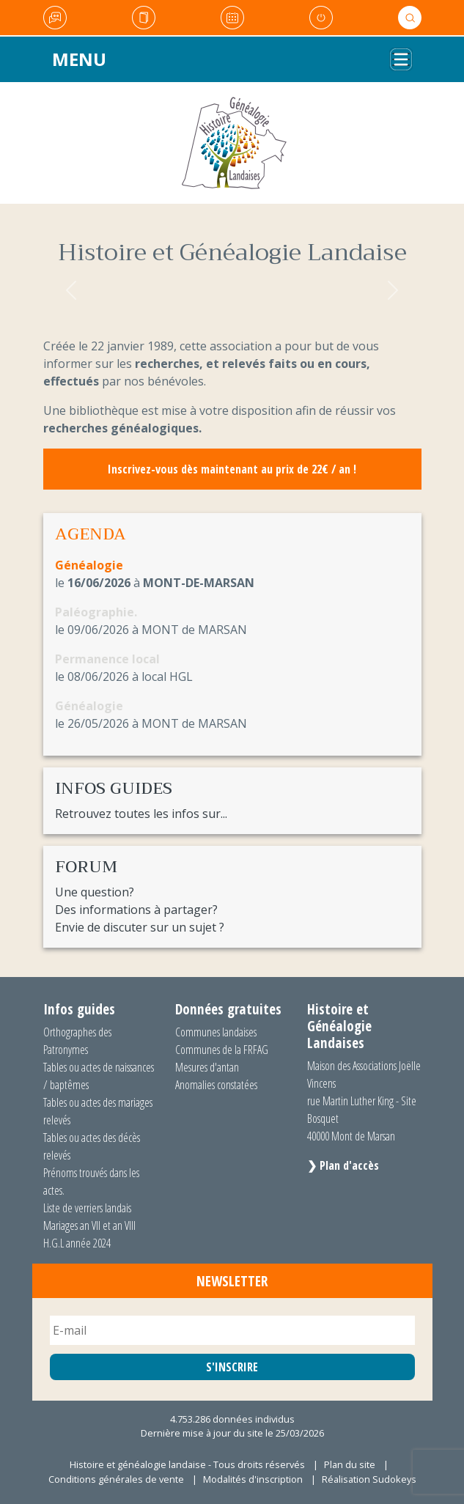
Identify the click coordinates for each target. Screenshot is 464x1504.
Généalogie (89, 565)
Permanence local (107, 659)
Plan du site (349, 1464)
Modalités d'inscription (253, 1479)
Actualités (143, 17)
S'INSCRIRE (232, 1367)
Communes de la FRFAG (221, 1050)
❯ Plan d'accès (343, 1165)
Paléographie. (96, 612)
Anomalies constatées (216, 1085)
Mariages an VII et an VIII (89, 1225)
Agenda (232, 17)
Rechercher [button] (409, 17)
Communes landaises (216, 1032)
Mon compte (321, 17)
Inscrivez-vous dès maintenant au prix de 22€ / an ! (232, 469)
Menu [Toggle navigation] (79, 59)
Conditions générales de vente (116, 1479)
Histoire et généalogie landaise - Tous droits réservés (187, 1464)
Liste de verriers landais (87, 1208)
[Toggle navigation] (401, 59)
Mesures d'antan (207, 1067)
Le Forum (55, 17)
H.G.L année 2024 (77, 1243)
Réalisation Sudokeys (369, 1479)
